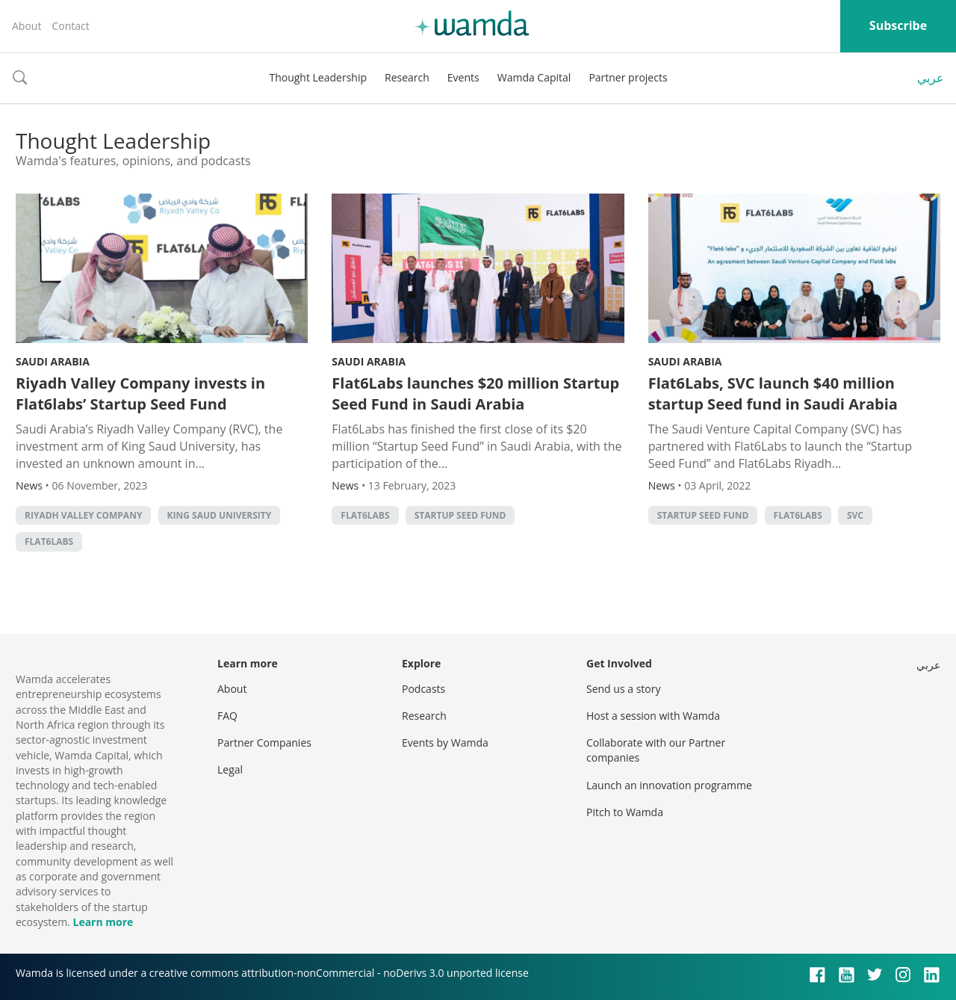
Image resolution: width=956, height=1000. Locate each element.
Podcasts (423, 689)
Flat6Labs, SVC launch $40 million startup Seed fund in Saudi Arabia (773, 393)
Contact (70, 26)
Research (407, 77)
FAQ (227, 716)
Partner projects (628, 77)
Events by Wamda (445, 742)
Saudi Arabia (53, 361)
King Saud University (219, 515)
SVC (855, 515)
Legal (230, 769)
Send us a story (623, 689)
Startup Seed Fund (460, 515)
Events (463, 77)
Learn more (102, 922)
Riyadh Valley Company (83, 515)
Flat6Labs (49, 541)
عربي (930, 78)
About (26, 26)
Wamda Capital (534, 77)
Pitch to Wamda (624, 812)
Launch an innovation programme (669, 785)
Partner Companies (264, 742)
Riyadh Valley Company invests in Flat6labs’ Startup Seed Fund (140, 393)
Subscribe (898, 25)
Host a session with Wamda (653, 716)
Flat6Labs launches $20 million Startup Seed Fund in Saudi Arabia (475, 393)
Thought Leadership (318, 77)
